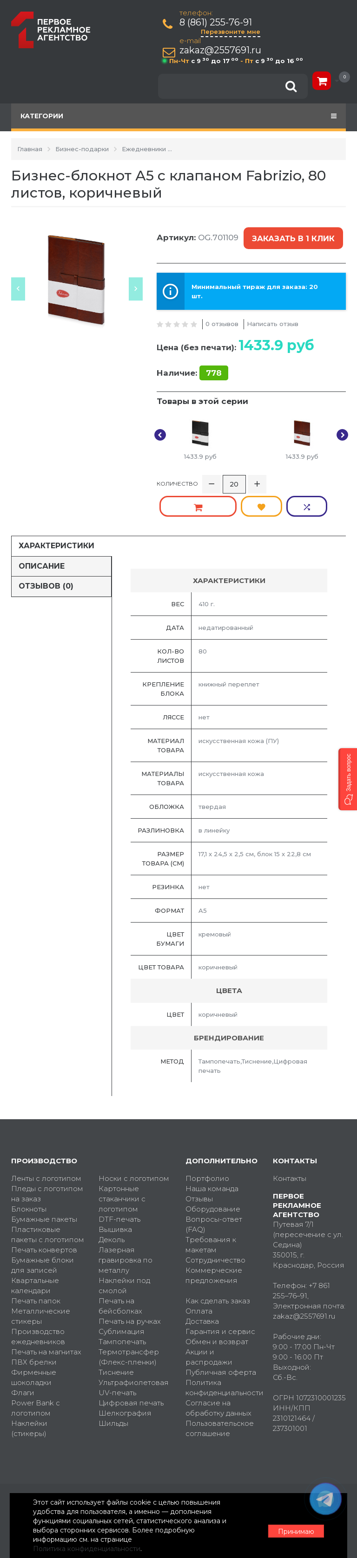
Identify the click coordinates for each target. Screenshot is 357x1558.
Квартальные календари (35, 1251)
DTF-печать (119, 1185)
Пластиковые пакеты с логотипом (47, 1200)
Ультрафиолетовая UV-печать (134, 1353)
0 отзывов (221, 316)
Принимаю (295, 1526)
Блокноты (28, 1175)
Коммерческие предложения (213, 1241)
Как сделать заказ (217, 1267)
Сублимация (122, 1297)
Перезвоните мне (231, 31)
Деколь (112, 1205)
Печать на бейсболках (120, 1272)
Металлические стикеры (40, 1282)
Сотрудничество (215, 1226)
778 (214, 365)
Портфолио (207, 1144)
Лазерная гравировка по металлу (125, 1226)
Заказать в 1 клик (291, 235)
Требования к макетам (210, 1210)
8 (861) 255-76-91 (216, 22)
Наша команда (211, 1154)
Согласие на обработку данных (218, 1374)
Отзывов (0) (46, 552)
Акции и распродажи (208, 1323)
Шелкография (125, 1379)
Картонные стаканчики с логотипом (122, 1165)
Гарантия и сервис (220, 1297)
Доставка (202, 1287)
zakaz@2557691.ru (221, 50)
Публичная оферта (220, 1338)
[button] (347, 779)
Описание (42, 531)
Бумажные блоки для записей (42, 1231)
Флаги (22, 1358)
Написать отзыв (272, 316)
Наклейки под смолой (124, 1251)
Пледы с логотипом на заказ (47, 1159)
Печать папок (35, 1267)
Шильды (113, 1389)
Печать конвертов (44, 1216)
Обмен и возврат (216, 1307)
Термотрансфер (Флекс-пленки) (129, 1323)
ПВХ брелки (34, 1328)
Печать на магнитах (46, 1318)
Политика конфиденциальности (222, 1353)
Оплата (198, 1277)
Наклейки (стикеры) (29, 1394)
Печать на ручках (130, 1287)
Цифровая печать (131, 1369)
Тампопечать (122, 1307)
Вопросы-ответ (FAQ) (213, 1190)
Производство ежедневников (38, 1302)
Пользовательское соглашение (219, 1394)
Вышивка (115, 1195)
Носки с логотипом (134, 1144)
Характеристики (56, 511)
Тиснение (116, 1338)
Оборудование (212, 1175)
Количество (177, 475)
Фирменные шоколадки (33, 1343)
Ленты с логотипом (46, 1144)
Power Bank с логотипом (35, 1374)
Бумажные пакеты (44, 1185)
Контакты (289, 1144)
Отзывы (199, 1164)
